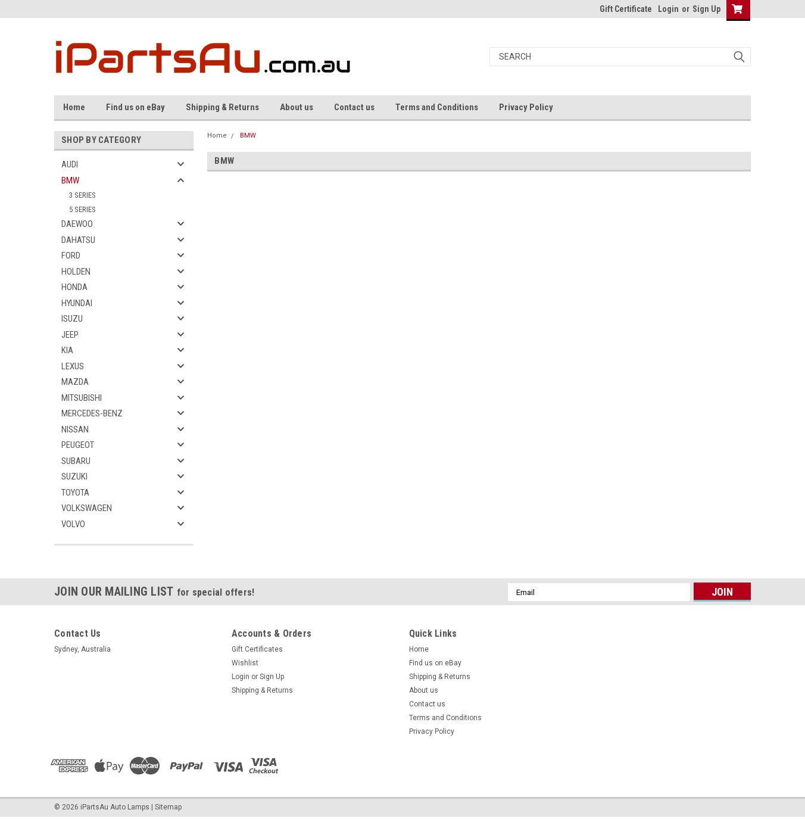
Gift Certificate (626, 9)
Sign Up (706, 9)
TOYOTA (75, 492)
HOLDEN (76, 271)
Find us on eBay (135, 107)
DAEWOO (77, 224)
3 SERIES (82, 195)
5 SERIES (82, 209)
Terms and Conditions (436, 107)
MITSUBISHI (81, 398)
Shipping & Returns (222, 107)
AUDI (69, 164)
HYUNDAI (76, 303)
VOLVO (73, 524)
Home (74, 107)
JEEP (70, 334)
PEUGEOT (77, 445)
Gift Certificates (257, 649)
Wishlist (245, 663)
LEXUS (72, 366)
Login (668, 9)
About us (296, 107)
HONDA (74, 287)
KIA (67, 350)
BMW (70, 180)
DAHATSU (78, 240)
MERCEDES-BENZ (92, 413)
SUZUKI (74, 476)
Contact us (354, 107)
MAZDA (75, 381)
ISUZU (72, 318)
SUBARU (76, 461)
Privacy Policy (526, 107)
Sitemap (168, 807)
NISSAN (75, 429)
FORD (70, 255)
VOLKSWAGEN (86, 508)
